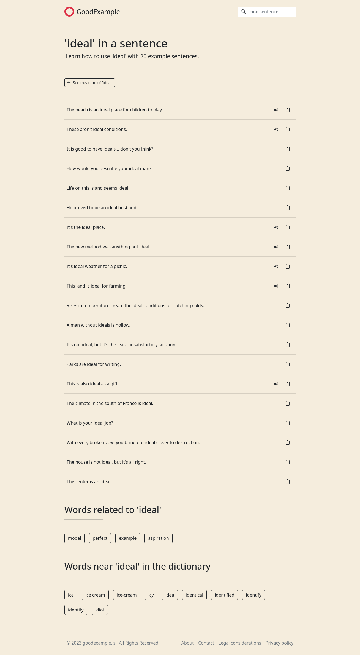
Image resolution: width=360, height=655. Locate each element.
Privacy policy (279, 643)
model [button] (74, 538)
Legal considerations (240, 643)
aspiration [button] (158, 538)
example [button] (128, 538)
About (187, 643)
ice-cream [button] (127, 595)
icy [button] (151, 595)
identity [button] (76, 610)
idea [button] (169, 595)
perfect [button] (100, 538)
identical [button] (194, 595)
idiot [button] (100, 610)
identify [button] (253, 595)
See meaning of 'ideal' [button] (90, 82)
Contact (206, 643)
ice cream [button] (95, 595)
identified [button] (224, 595)
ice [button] (71, 595)
